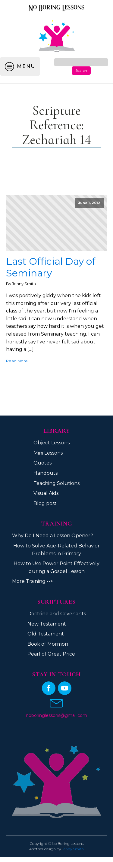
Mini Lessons (48, 453)
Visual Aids (45, 493)
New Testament (46, 624)
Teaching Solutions (56, 483)
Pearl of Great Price (51, 654)
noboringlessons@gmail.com (56, 715)
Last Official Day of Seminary (51, 267)
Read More (17, 361)
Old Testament (45, 634)
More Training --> (32, 581)
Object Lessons (51, 443)
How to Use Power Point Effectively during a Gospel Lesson (56, 567)
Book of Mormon (47, 644)
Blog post (45, 503)
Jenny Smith (73, 849)
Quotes (42, 463)
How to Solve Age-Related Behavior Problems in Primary (56, 549)
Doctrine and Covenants (56, 614)
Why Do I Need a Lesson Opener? (52, 535)
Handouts (45, 473)
